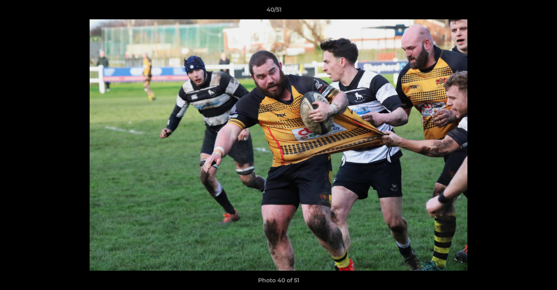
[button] (523, 11)
